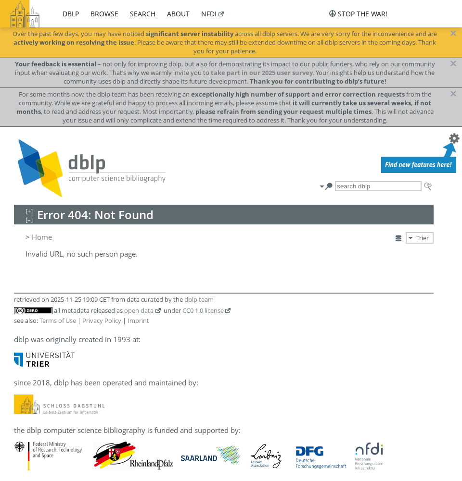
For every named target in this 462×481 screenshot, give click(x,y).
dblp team (199, 299)
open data (139, 310)
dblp (71, 13)
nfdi (209, 13)
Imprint (138, 320)
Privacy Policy (101, 320)
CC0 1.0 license (203, 310)
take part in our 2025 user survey (262, 72)
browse (104, 13)
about (178, 13)
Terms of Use (57, 320)
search (142, 13)
